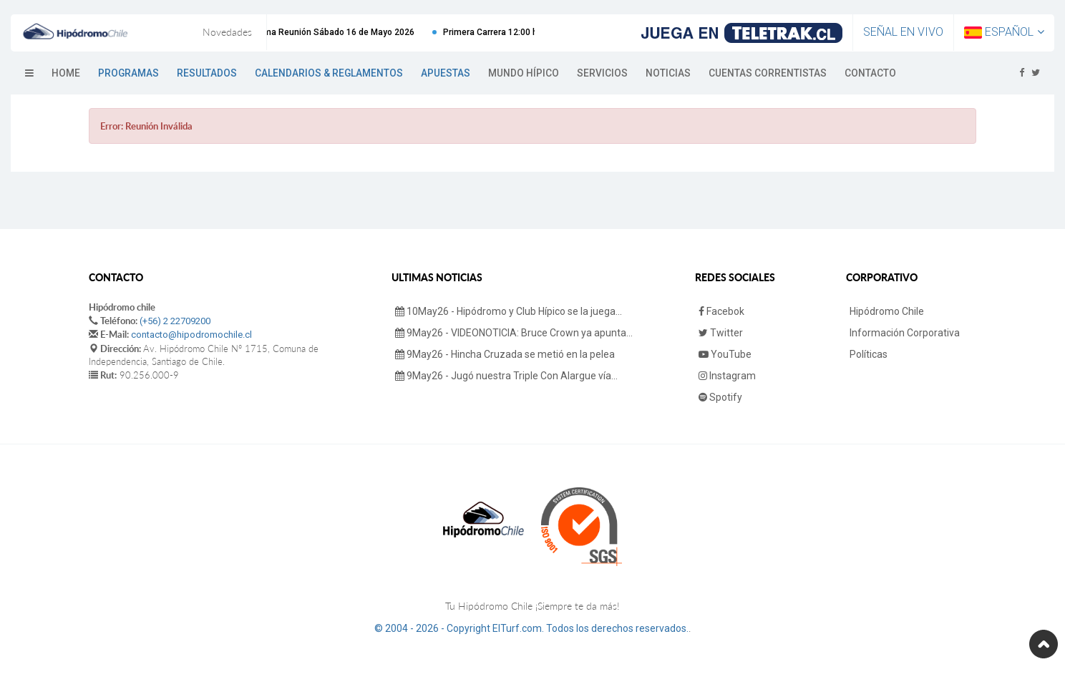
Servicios (602, 73)
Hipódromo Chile (887, 311)
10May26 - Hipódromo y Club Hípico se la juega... (508, 311)
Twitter (721, 332)
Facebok (721, 311)
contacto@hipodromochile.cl (191, 334)
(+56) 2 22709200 (175, 321)
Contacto (870, 73)
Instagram (727, 375)
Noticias (668, 73)
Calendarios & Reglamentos (329, 73)
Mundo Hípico (523, 73)
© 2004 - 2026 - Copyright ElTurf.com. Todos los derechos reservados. (531, 628)
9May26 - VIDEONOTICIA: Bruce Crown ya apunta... (514, 332)
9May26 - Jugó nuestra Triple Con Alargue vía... (506, 375)
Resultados (207, 73)
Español (1004, 32)
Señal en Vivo (903, 32)
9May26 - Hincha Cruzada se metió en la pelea (505, 354)
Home (66, 73)
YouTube (725, 354)
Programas (128, 73)
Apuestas (445, 73)
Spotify (720, 397)
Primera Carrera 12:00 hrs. (504, 32)
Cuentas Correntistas (768, 73)
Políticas (869, 354)
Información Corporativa (905, 332)
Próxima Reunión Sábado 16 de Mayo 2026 (337, 32)
